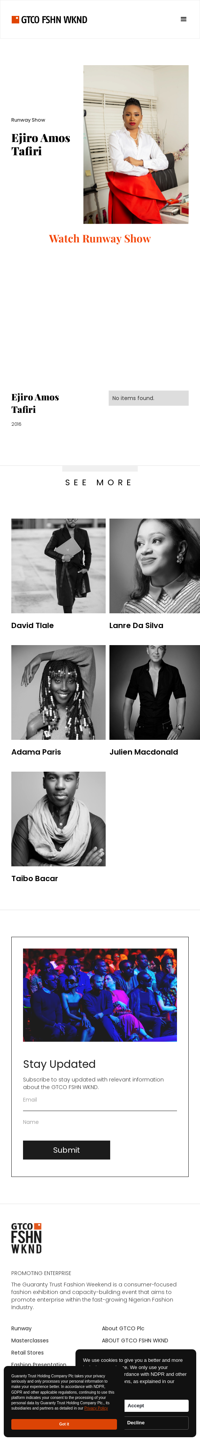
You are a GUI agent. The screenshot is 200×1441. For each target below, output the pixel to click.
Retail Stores (27, 1357)
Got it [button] (64, 1424)
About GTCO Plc (123, 1333)
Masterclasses (30, 1345)
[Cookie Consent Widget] (135, 1393)
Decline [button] (136, 1422)
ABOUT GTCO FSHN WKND (135, 1345)
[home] (49, 19)
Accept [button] (136, 1405)
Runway (21, 1333)
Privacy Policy (96, 1408)
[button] (180, 19)
